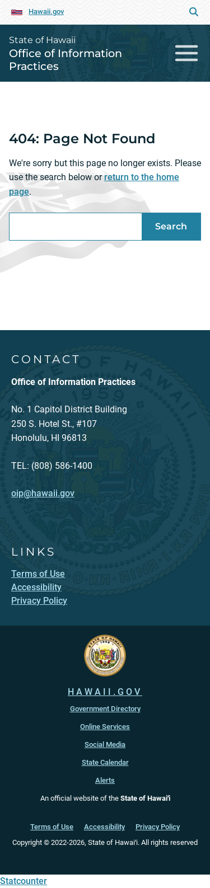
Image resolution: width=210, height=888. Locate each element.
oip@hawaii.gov (42, 493)
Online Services (105, 726)
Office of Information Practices (65, 59)
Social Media (105, 744)
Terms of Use (51, 827)
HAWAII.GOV (105, 692)
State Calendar (105, 762)
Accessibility (104, 827)
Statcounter (23, 881)
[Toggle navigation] (186, 53)
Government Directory (105, 708)
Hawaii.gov (46, 11)
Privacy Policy (158, 827)
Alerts (105, 780)
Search (171, 226)
